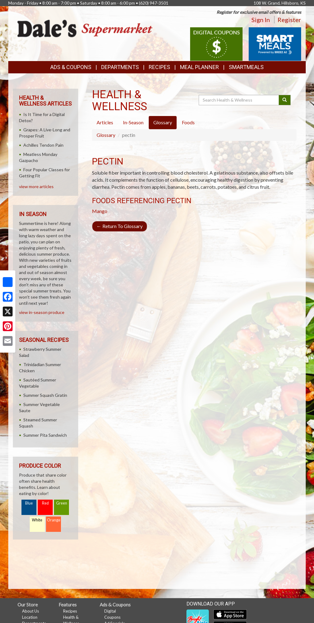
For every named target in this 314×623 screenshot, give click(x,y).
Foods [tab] (188, 122)
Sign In (260, 19)
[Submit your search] (285, 100)
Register (289, 19)
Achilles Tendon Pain (43, 145)
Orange (53, 520)
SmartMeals (246, 67)
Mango (99, 211)
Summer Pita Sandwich (45, 435)
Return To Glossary (120, 226)
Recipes (159, 67)
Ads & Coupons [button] (70, 67)
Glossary (106, 135)
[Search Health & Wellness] (239, 100)
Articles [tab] (105, 122)
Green (61, 503)
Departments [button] (120, 67)
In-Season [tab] (133, 122)
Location (29, 617)
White (37, 520)
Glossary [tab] (162, 122)
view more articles (36, 186)
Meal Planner (199, 67)
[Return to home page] (84, 28)
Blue (29, 503)
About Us (30, 611)
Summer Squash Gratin (45, 395)
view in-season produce (41, 312)
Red (45, 503)
